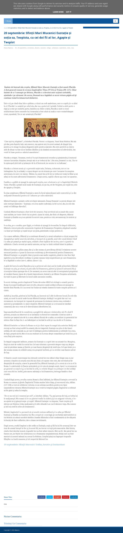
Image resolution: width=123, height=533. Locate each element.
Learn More (58, 12)
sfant (68, 48)
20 (16, 48)
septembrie (62, 48)
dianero (37, 48)
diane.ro (17, 530)
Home (8, 21)
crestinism (30, 48)
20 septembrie (22, 48)
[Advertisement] (24, 68)
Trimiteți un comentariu (15, 523)
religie (49, 48)
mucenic (43, 48)
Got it (68, 12)
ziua (72, 48)
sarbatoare (55, 48)
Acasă (6, 28)
